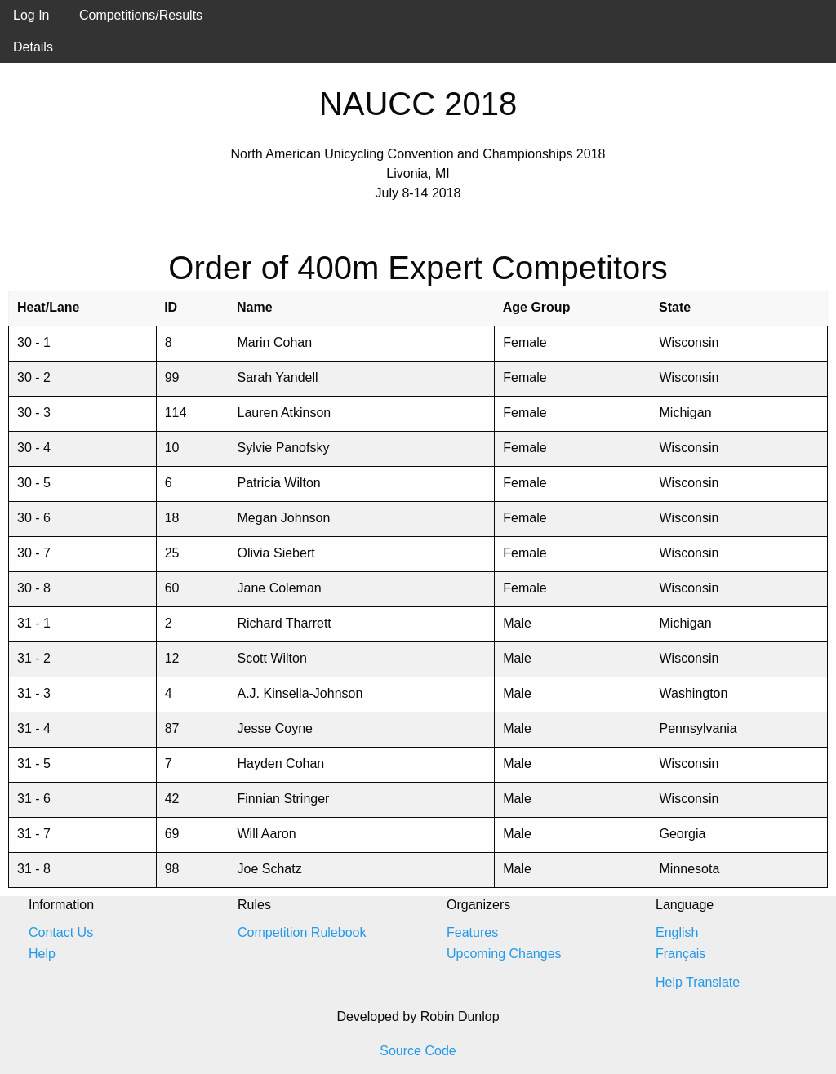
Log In (31, 15)
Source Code (418, 1051)
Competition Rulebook (302, 932)
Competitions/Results (140, 15)
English (677, 932)
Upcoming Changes (504, 954)
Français (680, 954)
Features (472, 932)
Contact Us (61, 932)
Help (42, 954)
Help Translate (698, 982)
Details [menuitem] (33, 47)
